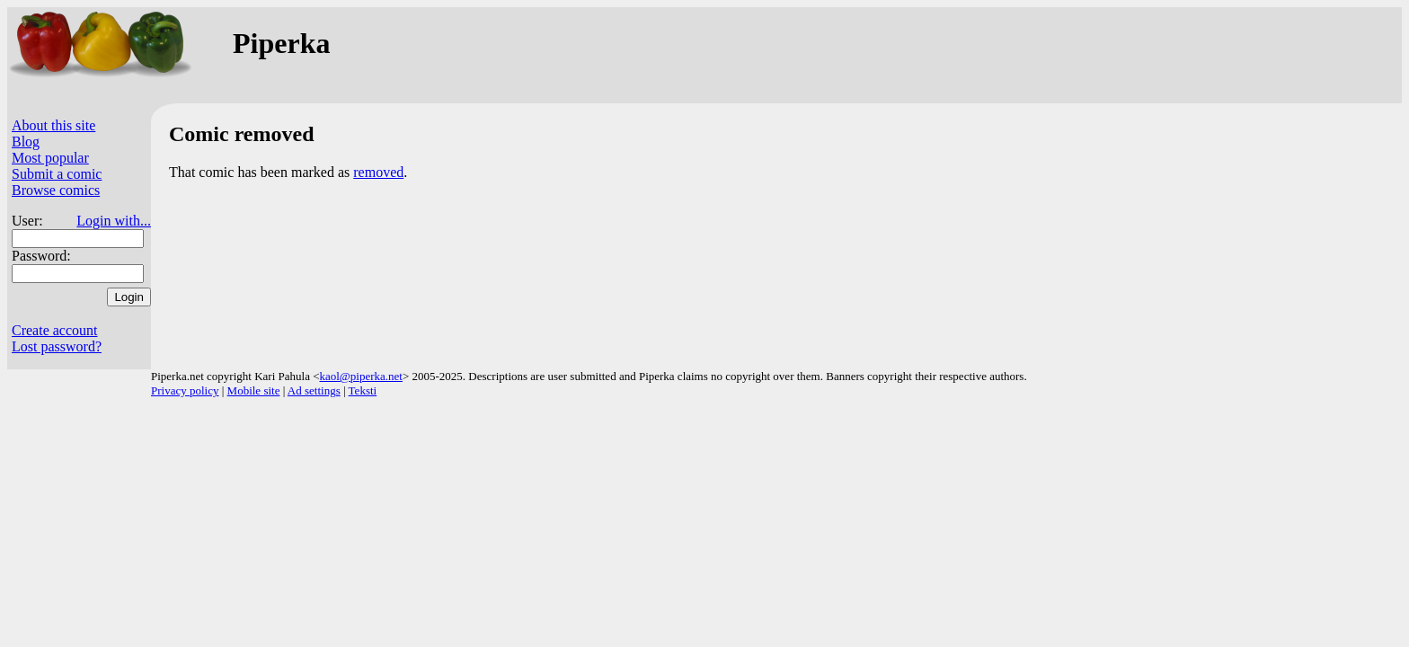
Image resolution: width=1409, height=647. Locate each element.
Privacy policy (184, 390)
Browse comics (56, 190)
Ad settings (314, 390)
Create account (55, 330)
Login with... (113, 220)
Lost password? (57, 346)
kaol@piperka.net (360, 376)
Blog (26, 141)
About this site (53, 125)
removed (378, 172)
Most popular (50, 157)
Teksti (363, 390)
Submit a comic (57, 174)
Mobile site (253, 390)
